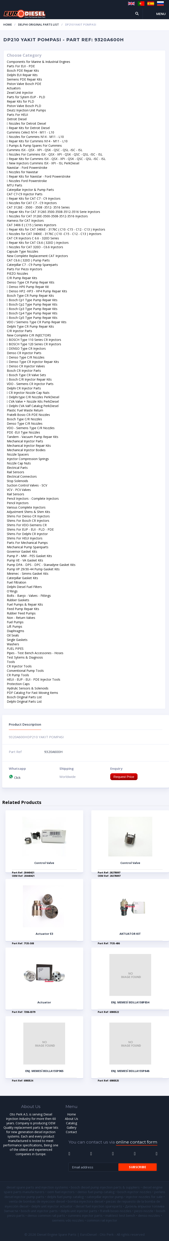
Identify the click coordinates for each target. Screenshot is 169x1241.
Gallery (71, 1127)
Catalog (71, 1123)
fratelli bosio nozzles (115, 1211)
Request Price (124, 777)
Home (7, 24)
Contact (71, 1132)
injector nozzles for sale (144, 1196)
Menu (161, 13)
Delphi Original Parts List (38, 24)
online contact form (136, 1142)
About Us (71, 1119)
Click (14, 777)
